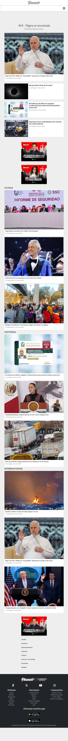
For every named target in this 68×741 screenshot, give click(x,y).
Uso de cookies (57, 697)
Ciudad (23, 639)
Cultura (23, 655)
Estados (23, 667)
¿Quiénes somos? (57, 693)
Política (11, 699)
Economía (24, 663)
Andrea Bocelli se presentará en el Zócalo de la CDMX (23, 278)
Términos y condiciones (56, 699)
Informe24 (11, 705)
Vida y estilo (34, 703)
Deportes (24, 651)
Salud (34, 699)
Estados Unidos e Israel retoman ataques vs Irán (21, 511)
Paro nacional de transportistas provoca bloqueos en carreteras (27, 461)
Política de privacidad (56, 695)
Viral (34, 705)
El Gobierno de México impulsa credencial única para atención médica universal (44, 105)
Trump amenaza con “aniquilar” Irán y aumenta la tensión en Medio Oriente (30, 608)
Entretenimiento (27, 647)
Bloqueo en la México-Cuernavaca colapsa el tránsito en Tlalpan (26, 325)
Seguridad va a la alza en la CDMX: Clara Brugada (21, 231)
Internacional (11, 697)
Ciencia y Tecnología (28, 659)
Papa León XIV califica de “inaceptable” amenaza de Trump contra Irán (29, 76)
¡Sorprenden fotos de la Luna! (40, 85)
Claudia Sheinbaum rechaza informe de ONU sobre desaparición (27, 415)
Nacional (24, 643)
